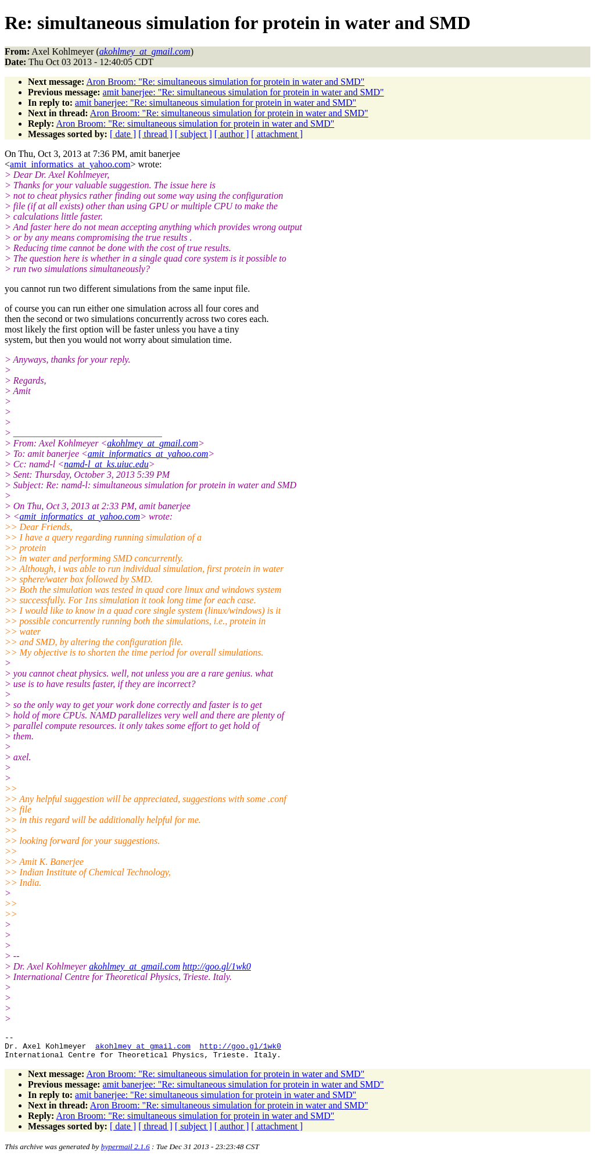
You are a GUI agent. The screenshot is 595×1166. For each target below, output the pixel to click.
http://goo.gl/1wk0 (216, 966)
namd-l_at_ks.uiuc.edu (106, 464)
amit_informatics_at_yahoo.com (70, 164)
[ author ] (231, 134)
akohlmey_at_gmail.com (152, 443)
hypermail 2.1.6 (125, 1151)
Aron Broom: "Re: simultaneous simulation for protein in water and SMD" (225, 82)
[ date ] (123, 134)
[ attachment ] (277, 134)
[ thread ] (155, 134)
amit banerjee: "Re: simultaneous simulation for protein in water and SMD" (243, 92)
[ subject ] (193, 134)
